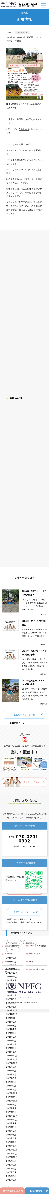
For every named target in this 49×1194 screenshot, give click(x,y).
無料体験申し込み (11, 1191)
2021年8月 (11, 1127)
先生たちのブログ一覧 (24, 715)
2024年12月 (11, 1010)
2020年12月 (11, 1150)
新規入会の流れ (15, 398)
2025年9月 (11, 980)
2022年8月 (11, 1104)
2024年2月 (11, 1048)
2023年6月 (11, 1078)
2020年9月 (11, 1161)
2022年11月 (11, 1097)
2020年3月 (11, 1180)
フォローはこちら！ (34, 782)
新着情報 (8, 954)
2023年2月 (11, 1086)
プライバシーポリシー (24, 997)
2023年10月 (11, 1063)
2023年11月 (11, 1059)
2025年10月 (11, 977)
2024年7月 (11, 1029)
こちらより (24, 129)
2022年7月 (11, 1108)
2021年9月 (11, 1123)
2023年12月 (11, 1056)
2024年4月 (11, 1041)
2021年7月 (11, 1131)
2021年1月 (11, 1146)
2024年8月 (11, 1026)
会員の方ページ (15, 723)
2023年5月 (11, 1082)
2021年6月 (11, 1135)
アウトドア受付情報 (37, 946)
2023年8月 (11, 1071)
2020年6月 (11, 1168)
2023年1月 (11, 1089)
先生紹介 (8, 961)
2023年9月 (11, 1067)
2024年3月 (11, 1044)
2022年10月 (11, 1101)
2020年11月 (11, 1153)
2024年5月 (11, 1037)
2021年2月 (11, 1142)
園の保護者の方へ (36, 969)
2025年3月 (11, 999)
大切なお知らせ (22, 32)
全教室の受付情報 (12, 946)
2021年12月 (11, 1116)
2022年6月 (11, 1112)
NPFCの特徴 (34, 954)
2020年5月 (11, 1172)
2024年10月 (11, 1018)
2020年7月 (11, 1165)
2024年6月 (11, 1033)
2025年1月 (11, 1007)
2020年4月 (11, 1176)
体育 (31, 961)
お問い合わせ (36, 1191)
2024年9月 (11, 1022)
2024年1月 (11, 1052)
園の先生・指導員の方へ (13, 970)
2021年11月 (11, 1119)
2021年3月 (11, 1138)
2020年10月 (11, 1157)
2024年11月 (11, 1014)
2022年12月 (11, 1093)
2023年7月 (11, 1074)
